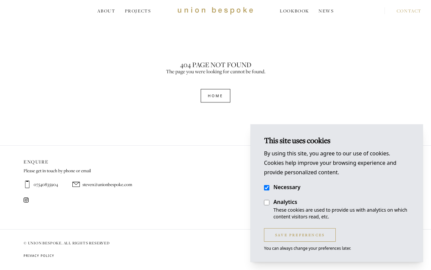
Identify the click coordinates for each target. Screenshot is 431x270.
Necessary (286, 187)
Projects (138, 11)
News (326, 11)
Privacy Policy (39, 255)
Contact (403, 10)
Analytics (285, 202)
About (106, 11)
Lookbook (294, 11)
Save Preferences (300, 235)
